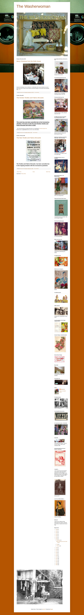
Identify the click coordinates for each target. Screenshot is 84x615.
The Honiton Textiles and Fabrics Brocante (30, 98)
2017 (57, 550)
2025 (57, 531)
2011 (57, 560)
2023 (57, 534)
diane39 (44, 609)
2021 (57, 537)
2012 (57, 558)
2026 (57, 529)
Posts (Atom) (23, 173)
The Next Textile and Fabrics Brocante (29, 138)
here (20, 89)
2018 (57, 549)
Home (34, 171)
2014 (57, 555)
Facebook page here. (43, 128)
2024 (57, 532)
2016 (57, 552)
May (57, 544)
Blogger (51, 609)
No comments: (37, 92)
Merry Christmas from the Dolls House (29, 61)
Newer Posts (19, 171)
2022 (57, 535)
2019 (57, 547)
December (58, 540)
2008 (57, 564)
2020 (57, 538)
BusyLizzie (63, 389)
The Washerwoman (33, 6)
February (58, 545)
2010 (57, 561)
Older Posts (48, 171)
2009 (57, 563)
